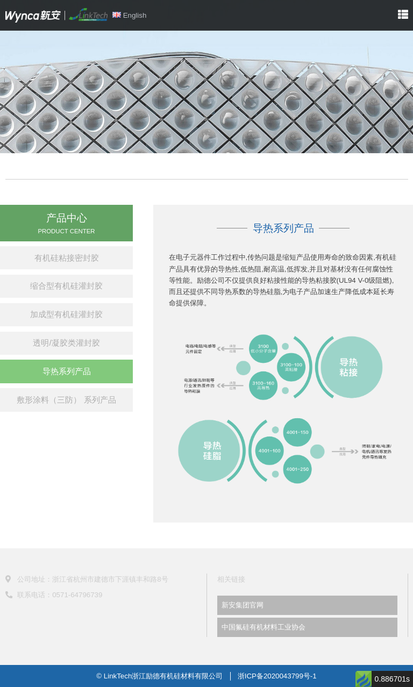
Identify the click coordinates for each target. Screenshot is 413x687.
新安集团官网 (243, 605)
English (129, 15)
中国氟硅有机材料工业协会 (263, 627)
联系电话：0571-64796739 (54, 595)
